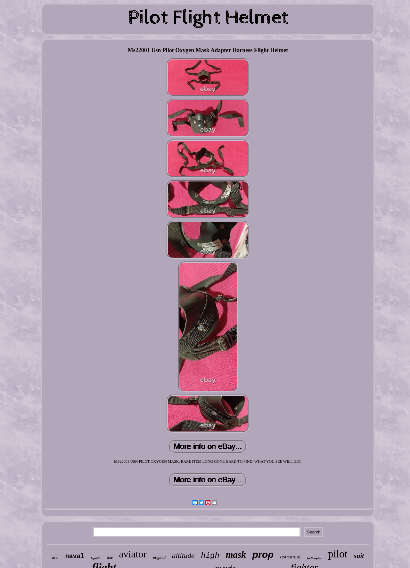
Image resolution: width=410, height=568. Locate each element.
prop (263, 554)
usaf (55, 557)
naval (74, 556)
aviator (133, 554)
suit (359, 556)
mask (236, 554)
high (210, 555)
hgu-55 (95, 558)
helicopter (314, 558)
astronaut (290, 557)
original (159, 557)
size (110, 557)
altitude (183, 556)
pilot (338, 554)
